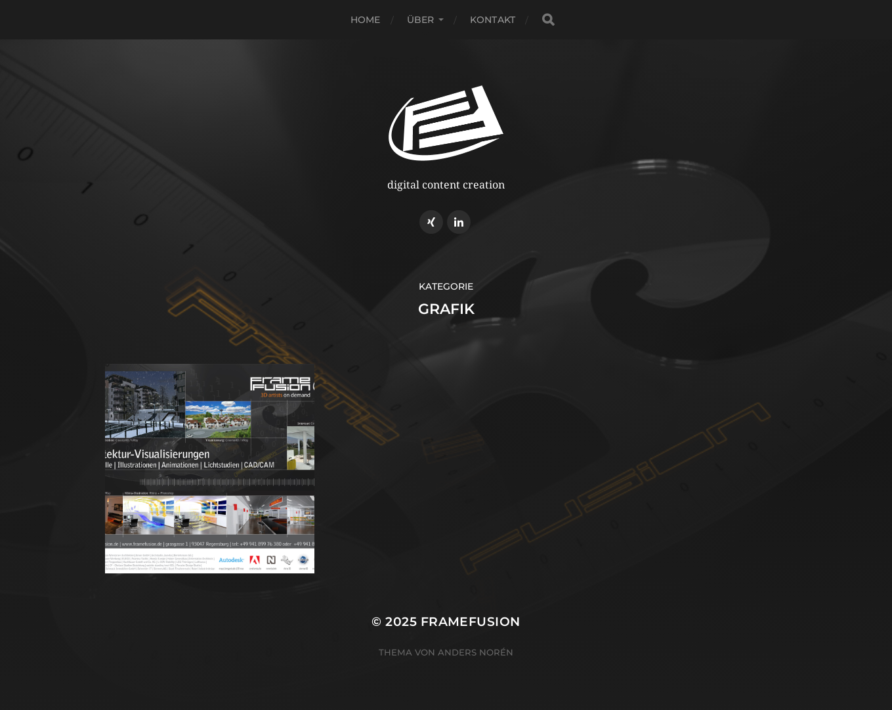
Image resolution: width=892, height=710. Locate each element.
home (365, 20)
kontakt (492, 20)
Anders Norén (475, 652)
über (421, 20)
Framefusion (470, 621)
